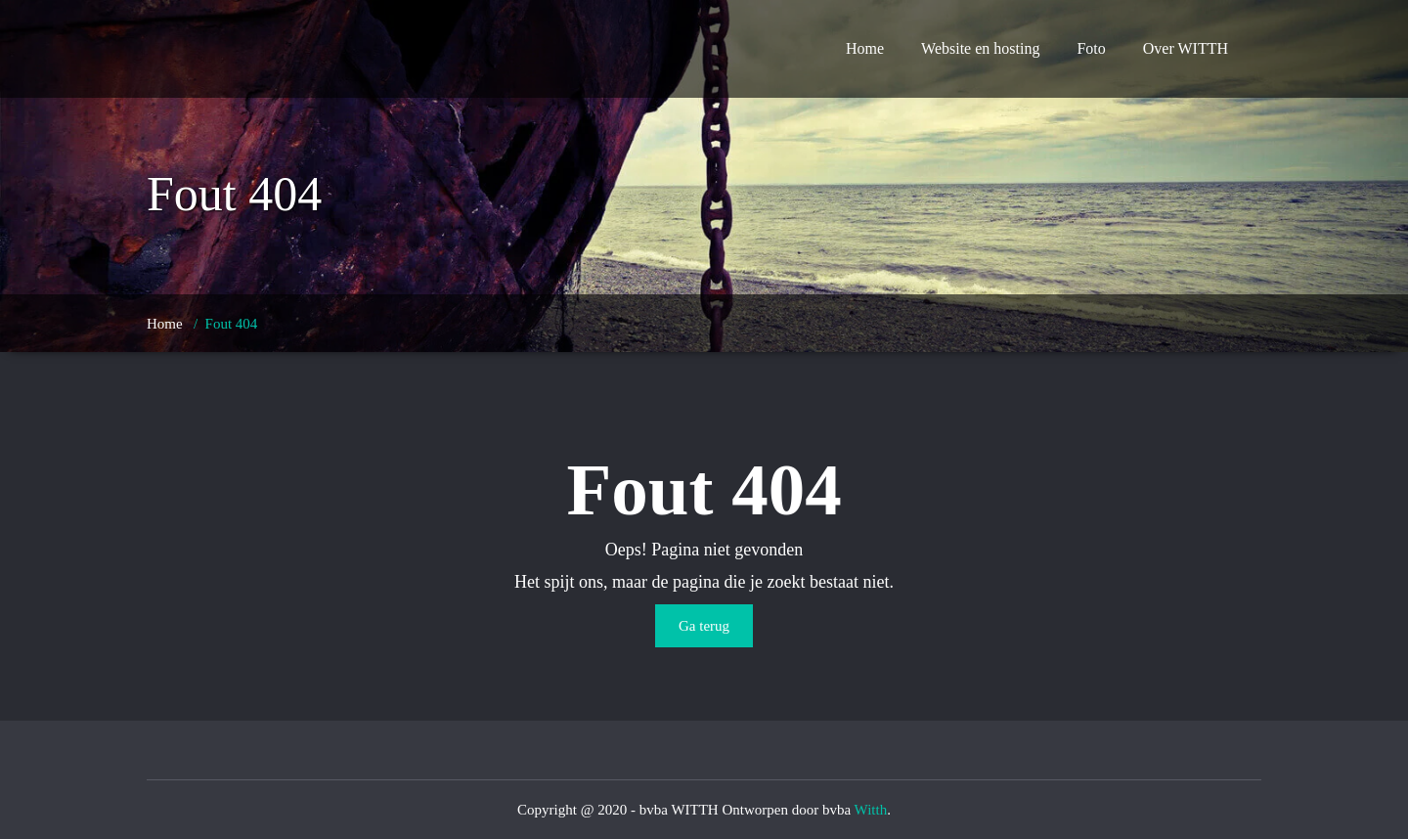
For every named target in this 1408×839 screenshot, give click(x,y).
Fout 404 (231, 323)
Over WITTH (1185, 48)
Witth (871, 809)
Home (865, 48)
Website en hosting (980, 48)
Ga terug (704, 626)
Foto (1091, 48)
